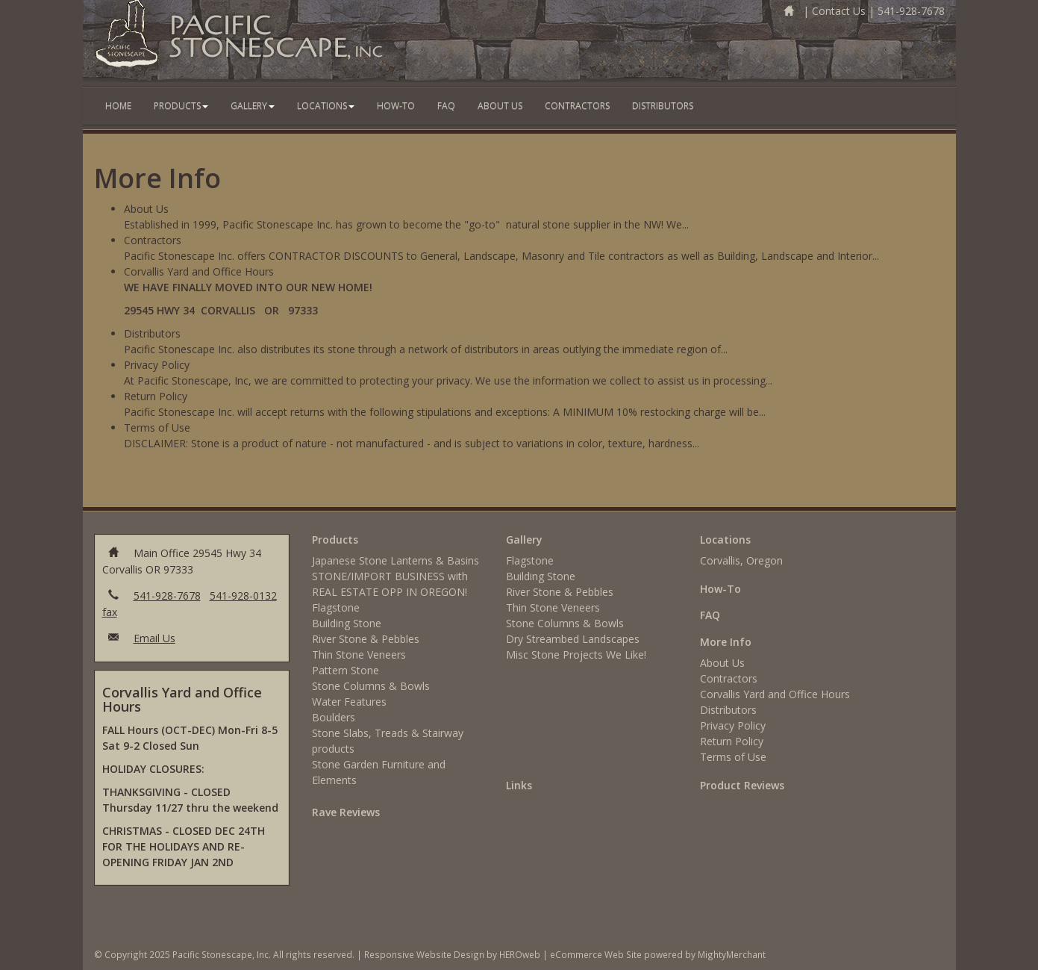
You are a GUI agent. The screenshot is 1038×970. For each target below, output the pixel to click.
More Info (725, 642)
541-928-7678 (911, 11)
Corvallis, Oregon (741, 560)
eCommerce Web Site (596, 954)
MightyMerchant (732, 954)
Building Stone (346, 623)
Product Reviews (742, 785)
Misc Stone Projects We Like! (576, 654)
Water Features (349, 701)
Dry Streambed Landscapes (573, 639)
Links (519, 785)
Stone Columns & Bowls (371, 686)
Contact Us (839, 11)
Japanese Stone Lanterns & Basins (395, 560)
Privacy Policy (733, 725)
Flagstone (336, 607)
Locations (325, 105)
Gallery (253, 105)
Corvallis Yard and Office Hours (775, 694)
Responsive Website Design (424, 954)
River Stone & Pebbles (365, 639)
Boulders (333, 717)
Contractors (577, 105)
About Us (500, 105)
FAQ (446, 105)
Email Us (154, 638)
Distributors (662, 105)
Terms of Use (733, 757)
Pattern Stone (345, 670)
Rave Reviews (346, 812)
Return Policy (731, 741)
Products (181, 105)
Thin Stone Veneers (359, 654)
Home (118, 105)
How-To (396, 105)
